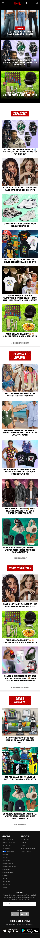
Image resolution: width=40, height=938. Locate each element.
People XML (6, 881)
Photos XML (6, 884)
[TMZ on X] (17, 914)
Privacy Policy (13, 899)
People (4, 878)
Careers (23, 845)
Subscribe (34, 904)
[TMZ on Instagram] (26, 914)
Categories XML (7, 872)
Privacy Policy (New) (9, 842)
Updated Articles (7, 863)
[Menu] (3, 3)
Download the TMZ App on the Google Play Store (30, 930)
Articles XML (6, 860)
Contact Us (25, 839)
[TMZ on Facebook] (13, 914)
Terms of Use (6, 845)
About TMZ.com (7, 839)
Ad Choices (6, 848)
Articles (5, 857)
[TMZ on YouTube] (22, 914)
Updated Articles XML (9, 866)
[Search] (37, 3)
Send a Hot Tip (26, 842)
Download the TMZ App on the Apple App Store (11, 930)
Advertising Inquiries (28, 848)
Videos (4, 887)
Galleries (5, 875)
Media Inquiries (26, 851)
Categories (6, 869)
